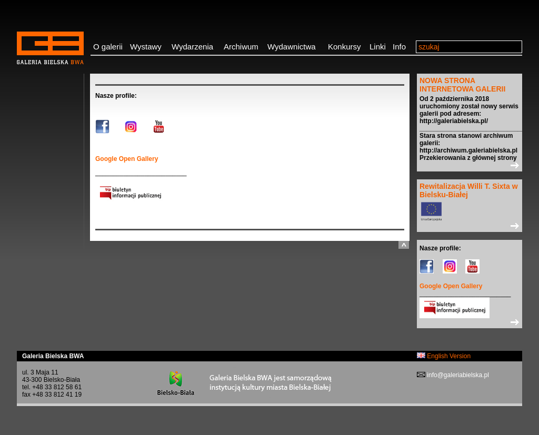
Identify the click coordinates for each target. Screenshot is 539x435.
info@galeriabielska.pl (457, 375)
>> (470, 165)
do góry (403, 245)
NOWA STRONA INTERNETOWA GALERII (462, 84)
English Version (444, 356)
